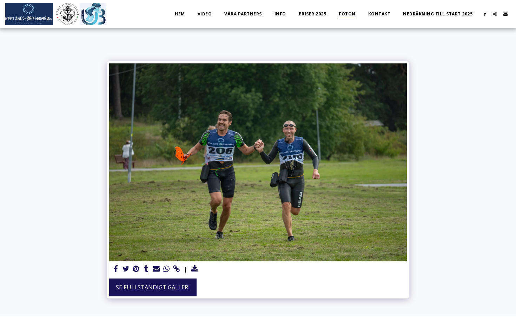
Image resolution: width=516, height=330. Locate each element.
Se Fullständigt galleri (153, 287)
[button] (484, 14)
